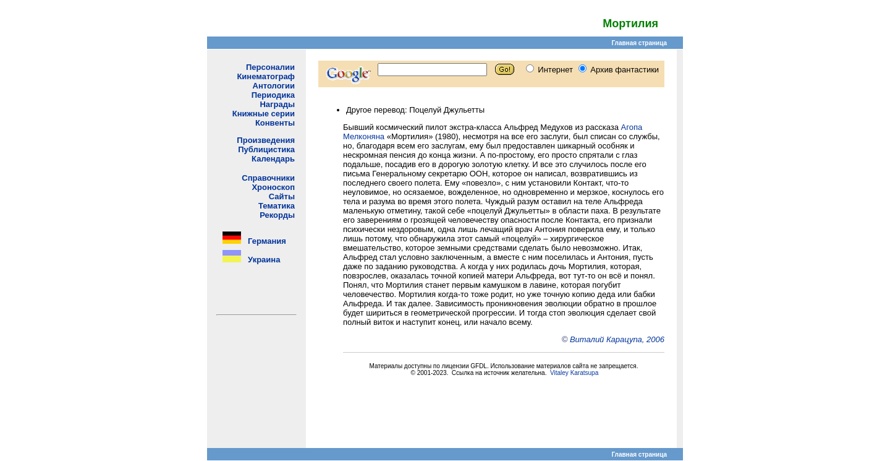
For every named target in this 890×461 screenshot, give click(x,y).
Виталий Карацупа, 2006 (617, 339)
